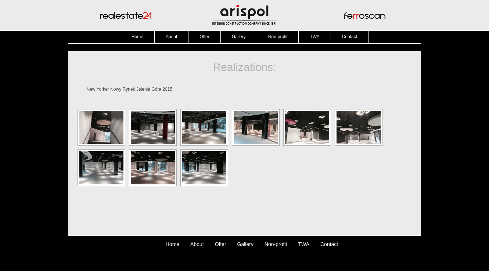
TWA (314, 36)
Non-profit (278, 36)
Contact (349, 36)
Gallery (239, 36)
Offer (204, 36)
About (171, 36)
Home (137, 36)
